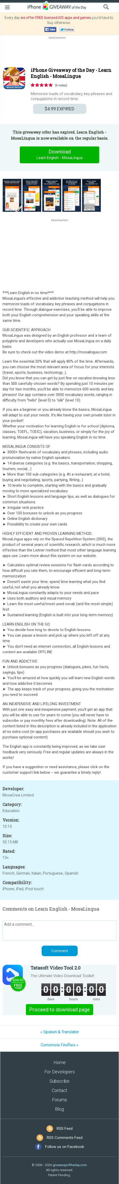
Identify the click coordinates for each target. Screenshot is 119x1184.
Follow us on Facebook (64, 1146)
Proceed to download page (59, 1010)
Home (60, 1062)
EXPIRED (59, 108)
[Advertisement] (59, 52)
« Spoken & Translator (59, 1032)
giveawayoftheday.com (70, 1165)
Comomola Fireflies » (59, 1045)
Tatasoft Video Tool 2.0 (55, 968)
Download (59, 155)
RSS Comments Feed (64, 1137)
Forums (59, 1099)
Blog (59, 1109)
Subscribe (59, 1081)
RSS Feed (65, 1128)
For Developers (59, 1071)
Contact (59, 1090)
